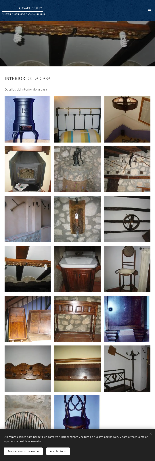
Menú (149, 10)
